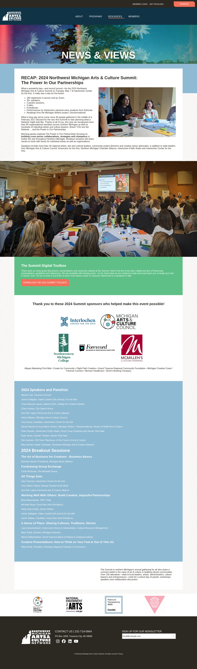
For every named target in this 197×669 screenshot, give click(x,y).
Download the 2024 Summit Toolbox (45, 282)
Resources (115, 16)
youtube (76, 641)
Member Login (140, 4)
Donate (184, 4)
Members (133, 16)
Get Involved (156, 4)
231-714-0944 (83, 631)
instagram (57, 641)
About (79, 16)
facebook (63, 641)
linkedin (70, 641)
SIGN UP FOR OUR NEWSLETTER (142, 631)
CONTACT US (64, 631)
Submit (173, 636)
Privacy (120, 654)
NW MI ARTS (11, 16)
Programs (95, 16)
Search (169, 4)
